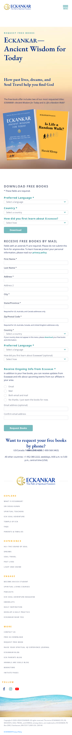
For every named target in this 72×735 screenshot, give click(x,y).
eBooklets (9, 602)
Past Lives (9, 562)
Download (15, 230)
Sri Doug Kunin (12, 506)
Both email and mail (18, 395)
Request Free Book (13, 642)
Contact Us (10, 632)
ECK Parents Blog (13, 657)
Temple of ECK (11, 522)
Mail (11, 391)
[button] (36, 202)
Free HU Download (13, 637)
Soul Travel (10, 557)
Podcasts (9, 592)
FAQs (6, 527)
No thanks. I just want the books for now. (28, 399)
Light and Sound (12, 567)
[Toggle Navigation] (65, 6)
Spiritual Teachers (14, 511)
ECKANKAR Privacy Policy (13, 732)
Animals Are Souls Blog (16, 662)
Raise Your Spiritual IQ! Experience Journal (27, 647)
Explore (10, 495)
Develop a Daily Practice (17, 612)
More (8, 626)
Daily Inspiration (13, 607)
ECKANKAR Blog (12, 652)
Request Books (18, 428)
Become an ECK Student (16, 582)
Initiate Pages (11, 673)
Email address (16, 405)
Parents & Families (13, 532)
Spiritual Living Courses (17, 587)
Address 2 (9, 285)
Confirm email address (15, 414)
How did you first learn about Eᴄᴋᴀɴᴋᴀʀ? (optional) (28, 355)
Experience (13, 541)
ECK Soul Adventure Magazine (19, 597)
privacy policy (40, 252)
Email (11, 386)
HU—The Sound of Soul (16, 546)
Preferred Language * (19, 197)
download (49, 337)
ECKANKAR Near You (14, 617)
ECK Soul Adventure (14, 516)
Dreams (8, 552)
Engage (9, 576)
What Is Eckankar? (13, 501)
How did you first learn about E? (31, 218)
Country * (10, 208)
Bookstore (9, 667)
